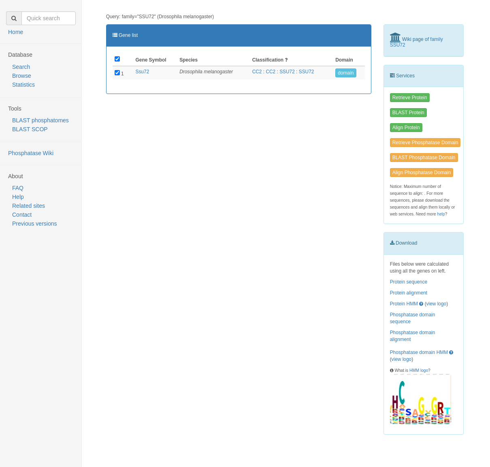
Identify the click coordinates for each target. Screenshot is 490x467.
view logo (436, 304)
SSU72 (287, 72)
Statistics (23, 84)
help (441, 214)
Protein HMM (404, 304)
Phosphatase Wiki (30, 153)
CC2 (257, 72)
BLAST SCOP (30, 129)
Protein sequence (409, 282)
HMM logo (418, 370)
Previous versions (34, 223)
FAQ (17, 188)
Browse (21, 76)
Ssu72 (142, 72)
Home (15, 32)
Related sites (28, 206)
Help (18, 197)
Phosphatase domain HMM (419, 352)
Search (21, 67)
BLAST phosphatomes (40, 120)
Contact (22, 214)
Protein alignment (409, 293)
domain (346, 73)
